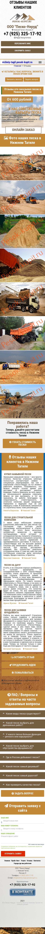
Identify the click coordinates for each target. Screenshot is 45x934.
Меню (40, 61)
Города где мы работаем (22, 863)
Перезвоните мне (23, 43)
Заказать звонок (14, 79)
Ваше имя (5, 818)
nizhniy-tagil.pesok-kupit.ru (17, 62)
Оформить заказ (22, 50)
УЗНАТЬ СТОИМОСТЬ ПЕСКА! (22, 443)
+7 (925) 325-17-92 (22, 34)
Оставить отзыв (22, 657)
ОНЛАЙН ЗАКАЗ (23, 130)
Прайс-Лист (15, 861)
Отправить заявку (13, 854)
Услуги (23, 861)
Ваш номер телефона (9, 826)
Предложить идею (22, 665)
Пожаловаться (22, 672)
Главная (7, 861)
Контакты (37, 861)
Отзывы (29, 861)
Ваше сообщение (8, 834)
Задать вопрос (31, 79)
